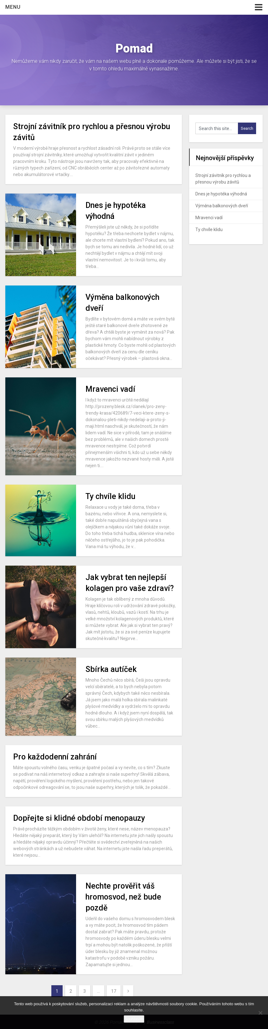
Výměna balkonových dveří (221, 205)
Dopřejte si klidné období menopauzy (79, 818)
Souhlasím (133, 1018)
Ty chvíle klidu (110, 496)
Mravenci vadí (110, 389)
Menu (13, 7)
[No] (260, 1013)
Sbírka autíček (111, 669)
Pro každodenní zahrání (55, 756)
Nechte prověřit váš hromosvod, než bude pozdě (123, 896)
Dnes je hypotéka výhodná (221, 193)
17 (113, 991)
